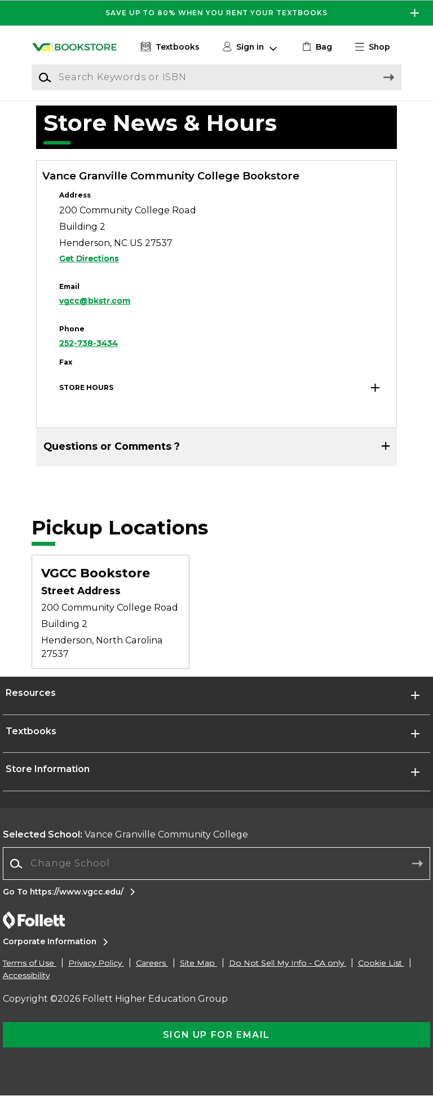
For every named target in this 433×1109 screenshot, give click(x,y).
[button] (377, 47)
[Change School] (216, 877)
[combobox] (216, 877)
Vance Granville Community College (125, 848)
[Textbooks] (169, 47)
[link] (316, 47)
